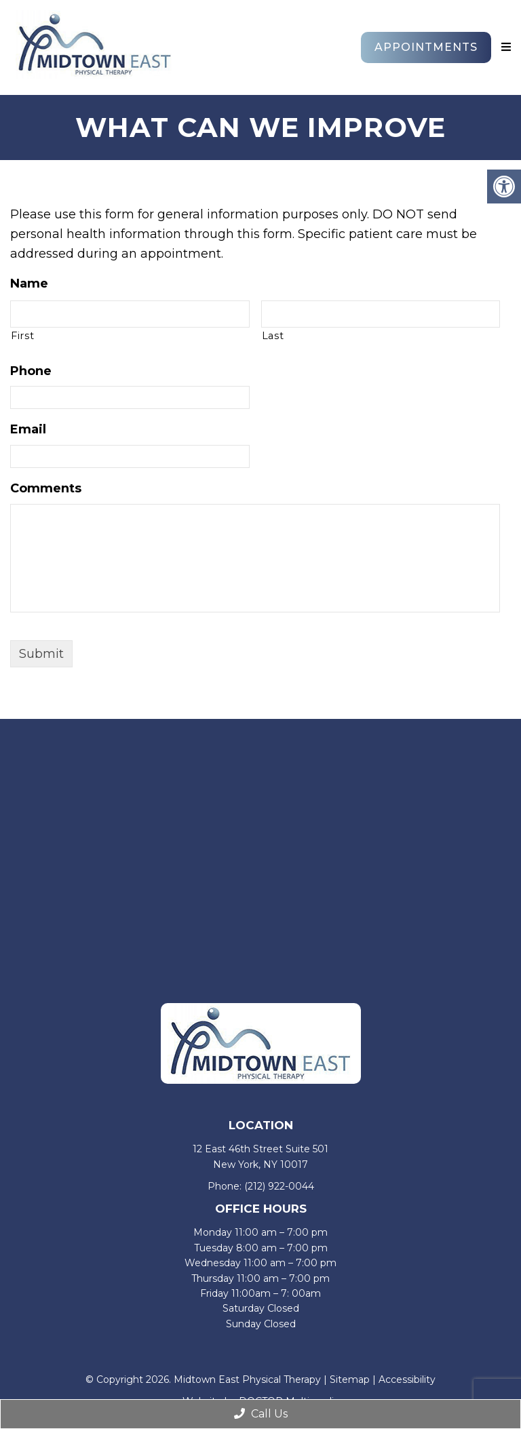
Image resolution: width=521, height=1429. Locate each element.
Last (273, 336)
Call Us (261, 1413)
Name (29, 283)
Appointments (426, 47)
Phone (31, 371)
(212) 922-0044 (279, 1186)
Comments (45, 488)
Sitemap (350, 1379)
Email (28, 429)
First (22, 336)
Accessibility (407, 1379)
